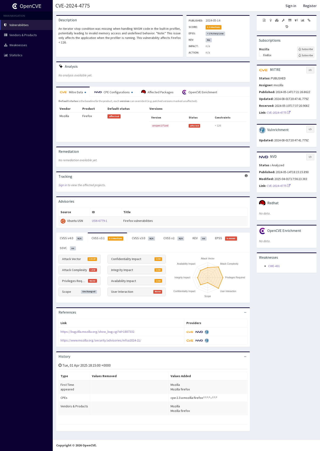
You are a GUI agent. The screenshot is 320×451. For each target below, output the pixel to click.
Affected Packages (157, 92)
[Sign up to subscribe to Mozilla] (305, 49)
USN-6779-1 (99, 221)
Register (310, 5)
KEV (200, 238)
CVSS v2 (173, 238)
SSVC (68, 248)
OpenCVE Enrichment (199, 92)
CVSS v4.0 (71, 238)
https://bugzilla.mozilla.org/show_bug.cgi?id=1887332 (97, 332)
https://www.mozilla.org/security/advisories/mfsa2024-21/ (101, 340)
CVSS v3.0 (143, 238)
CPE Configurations (113, 92)
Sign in (291, 5)
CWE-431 (274, 266)
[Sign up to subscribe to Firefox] (305, 55)
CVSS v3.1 (107, 238)
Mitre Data (73, 92)
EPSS (226, 238)
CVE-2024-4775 (72, 5)
